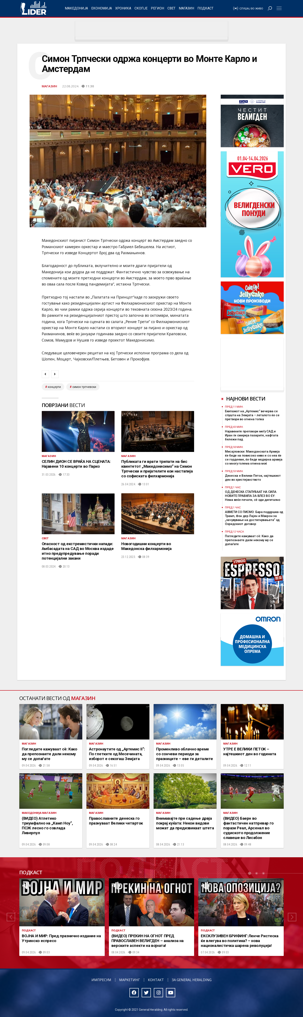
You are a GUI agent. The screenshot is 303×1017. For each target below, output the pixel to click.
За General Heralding (192, 980)
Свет (171, 8)
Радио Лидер (33, 8)
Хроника (123, 8)
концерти (54, 387)
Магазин (186, 8)
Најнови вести (245, 398)
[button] (11, 917)
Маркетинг (129, 980)
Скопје (141, 8)
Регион (157, 8)
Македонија (76, 8)
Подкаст (205, 8)
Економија (101, 8)
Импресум (101, 980)
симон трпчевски (84, 387)
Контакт (156, 980)
